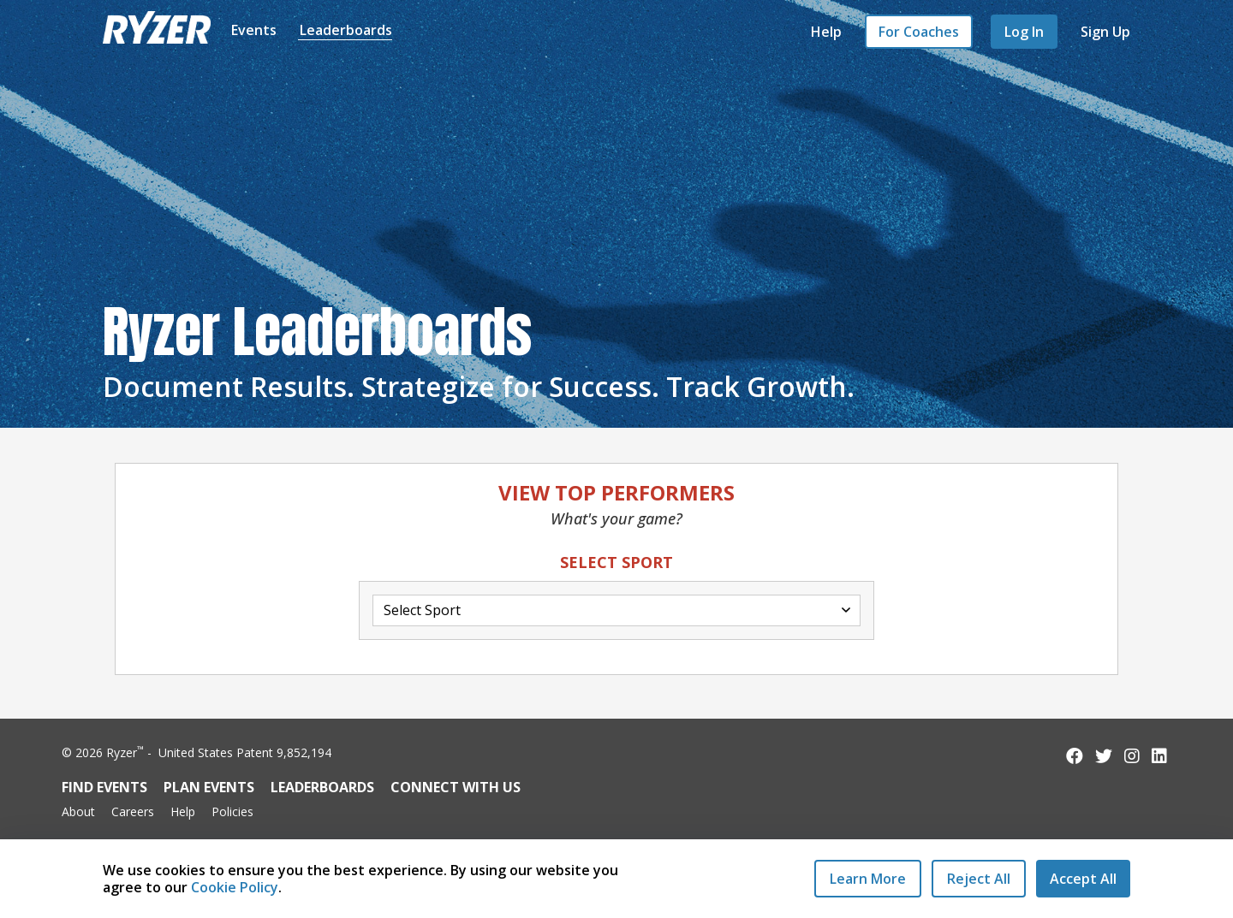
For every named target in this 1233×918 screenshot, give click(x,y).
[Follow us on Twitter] (1103, 755)
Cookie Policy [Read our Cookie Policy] (234, 887)
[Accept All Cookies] (1083, 878)
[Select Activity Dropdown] (616, 610)
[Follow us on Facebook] (1074, 755)
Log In (1024, 31)
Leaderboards (346, 30)
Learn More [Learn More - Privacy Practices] (868, 878)
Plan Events (209, 787)
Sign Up (1105, 31)
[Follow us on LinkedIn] (1159, 755)
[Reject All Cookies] (979, 878)
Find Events (104, 787)
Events (254, 30)
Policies (232, 811)
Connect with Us (455, 787)
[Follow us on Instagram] (1132, 755)
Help (826, 31)
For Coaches (919, 31)
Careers (132, 811)
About (78, 811)
